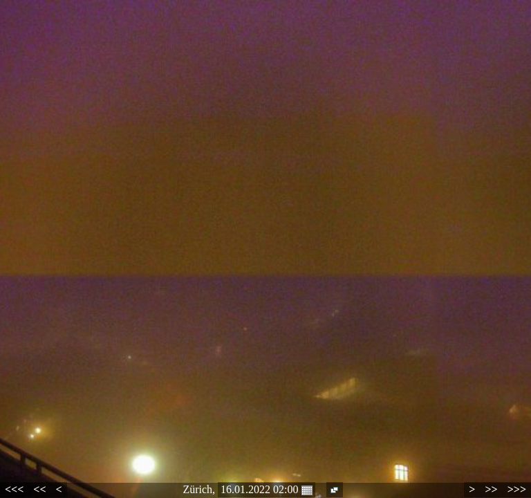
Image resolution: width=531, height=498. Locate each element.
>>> (516, 489)
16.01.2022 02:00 (266, 489)
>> (491, 489)
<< (39, 489)
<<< (14, 489)
